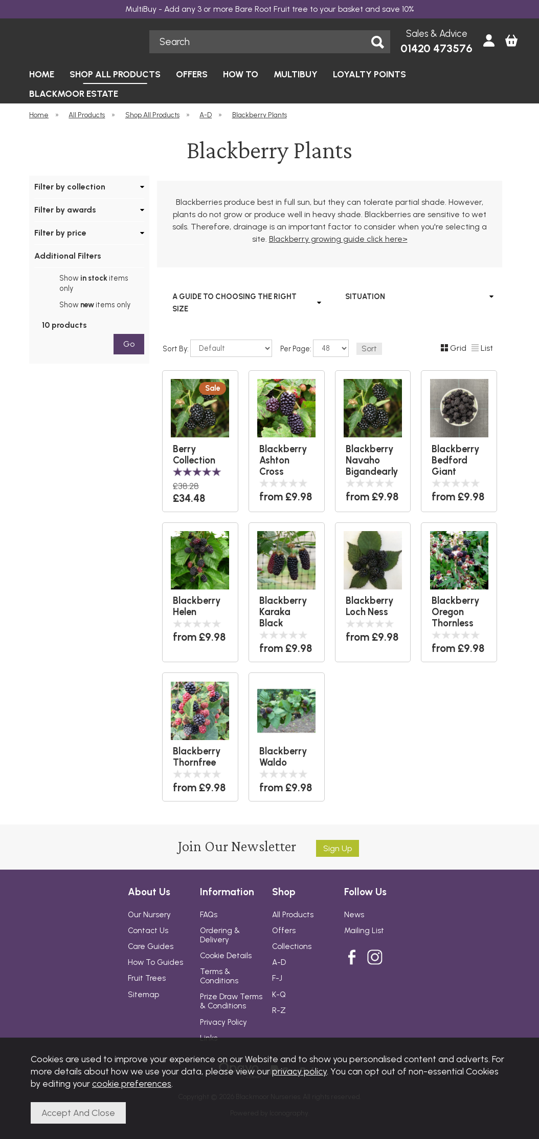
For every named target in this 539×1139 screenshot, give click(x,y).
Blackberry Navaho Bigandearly (372, 460)
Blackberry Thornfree (197, 757)
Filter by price (60, 233)
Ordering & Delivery (220, 935)
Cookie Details (226, 955)
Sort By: (217, 348)
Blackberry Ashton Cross (283, 460)
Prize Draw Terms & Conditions (231, 1001)
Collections (291, 946)
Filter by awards (65, 210)
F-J (277, 978)
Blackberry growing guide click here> (338, 239)
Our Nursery (149, 914)
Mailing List (364, 930)
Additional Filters (67, 256)
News (354, 914)
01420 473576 (436, 48)
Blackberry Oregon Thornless (456, 612)
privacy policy (299, 1071)
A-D (279, 962)
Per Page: (314, 348)
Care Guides (150, 946)
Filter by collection (69, 187)
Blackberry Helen (197, 606)
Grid (453, 348)
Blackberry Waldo (283, 757)
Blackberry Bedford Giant (456, 460)
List (482, 348)
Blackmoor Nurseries (83, 41)
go (128, 344)
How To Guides (155, 962)
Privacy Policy (223, 1022)
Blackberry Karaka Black (283, 612)
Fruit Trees (147, 978)
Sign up (337, 848)
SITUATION (365, 296)
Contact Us (148, 930)
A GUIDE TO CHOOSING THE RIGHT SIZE (234, 302)
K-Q (279, 994)
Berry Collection (194, 455)
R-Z (279, 1010)
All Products (292, 914)
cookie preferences (131, 1083)
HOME (41, 74)
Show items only (93, 283)
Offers (284, 930)
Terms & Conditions (219, 976)
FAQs (208, 914)
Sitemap (143, 994)
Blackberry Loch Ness (370, 606)
